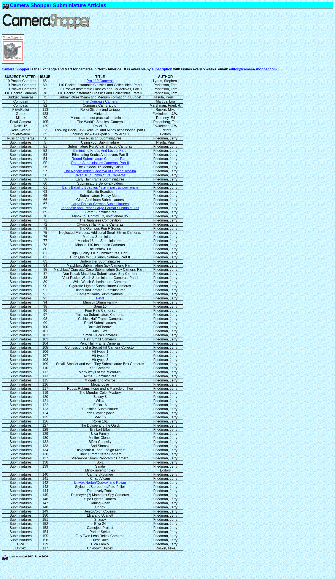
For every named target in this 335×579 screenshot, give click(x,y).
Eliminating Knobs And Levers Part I (100, 150)
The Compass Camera (100, 101)
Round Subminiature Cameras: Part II (100, 163)
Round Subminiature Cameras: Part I (100, 159)
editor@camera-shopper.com (253, 69)
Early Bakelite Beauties (80, 187)
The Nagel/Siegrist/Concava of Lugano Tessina (100, 171)
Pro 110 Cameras (99, 81)
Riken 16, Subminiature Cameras (100, 175)
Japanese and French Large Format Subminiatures (100, 208)
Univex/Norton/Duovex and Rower (100, 482)
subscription (162, 69)
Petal (100, 298)
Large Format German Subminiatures (100, 204)
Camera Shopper (15, 69)
